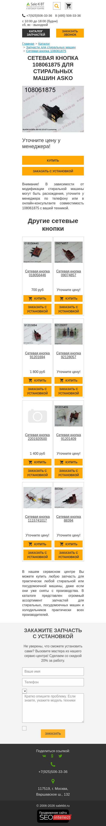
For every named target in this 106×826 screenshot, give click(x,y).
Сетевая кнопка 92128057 (68, 355)
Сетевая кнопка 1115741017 (37, 518)
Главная (28, 43)
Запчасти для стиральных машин (51, 47)
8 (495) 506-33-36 (68, 15)
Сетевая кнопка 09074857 (68, 273)
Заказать (53, 732)
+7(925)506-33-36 (39, 15)
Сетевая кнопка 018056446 (37, 273)
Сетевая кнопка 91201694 (37, 355)
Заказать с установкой (53, 171)
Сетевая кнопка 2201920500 (37, 437)
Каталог (44, 43)
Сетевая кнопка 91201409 (68, 437)
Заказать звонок (70, 33)
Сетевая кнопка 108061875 (46, 51)
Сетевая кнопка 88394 (68, 518)
